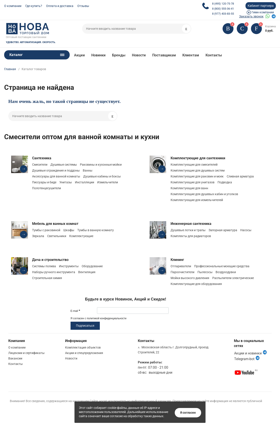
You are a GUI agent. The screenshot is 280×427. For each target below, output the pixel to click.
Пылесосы (205, 272)
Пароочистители (182, 272)
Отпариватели (181, 266)
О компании (12, 6)
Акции (79, 55)
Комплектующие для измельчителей (197, 200)
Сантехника (41, 158)
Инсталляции (84, 182)
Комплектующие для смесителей (194, 164)
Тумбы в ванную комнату (95, 230)
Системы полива (44, 266)
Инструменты (69, 266)
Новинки (98, 55)
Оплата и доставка (59, 6)
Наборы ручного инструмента (53, 272)
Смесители (39, 164)
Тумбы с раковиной (46, 230)
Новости (139, 55)
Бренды (118, 55)
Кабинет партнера (261, 5)
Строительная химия (47, 278)
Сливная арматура (240, 176)
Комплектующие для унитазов (192, 182)
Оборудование (92, 266)
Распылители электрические (233, 278)
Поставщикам (164, 55)
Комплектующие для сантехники (198, 158)
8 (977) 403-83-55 (223, 13)
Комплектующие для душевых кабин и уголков (204, 194)
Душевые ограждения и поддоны (56, 170)
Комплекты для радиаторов (191, 236)
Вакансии (15, 358)
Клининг (177, 260)
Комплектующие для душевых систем (198, 170)
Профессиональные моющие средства (221, 266)
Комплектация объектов (83, 347)
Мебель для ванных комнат (55, 224)
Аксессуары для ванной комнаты (56, 176)
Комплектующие (81, 236)
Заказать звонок (251, 16)
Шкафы (68, 230)
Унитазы (65, 182)
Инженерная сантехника (191, 224)
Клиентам (190, 55)
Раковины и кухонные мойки (101, 164)
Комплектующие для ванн (189, 188)
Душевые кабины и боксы (102, 176)
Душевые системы (63, 164)
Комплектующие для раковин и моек (197, 176)
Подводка (225, 182)
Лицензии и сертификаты (26, 353)
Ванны (87, 170)
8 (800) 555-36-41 (223, 8)
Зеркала (38, 236)
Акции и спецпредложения (84, 353)
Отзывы (83, 6)
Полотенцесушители (46, 188)
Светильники (56, 236)
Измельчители (107, 182)
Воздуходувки (226, 272)
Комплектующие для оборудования (196, 284)
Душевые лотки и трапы (188, 230)
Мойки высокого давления (190, 278)
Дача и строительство (50, 260)
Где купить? (33, 6)
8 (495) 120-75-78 (223, 3)
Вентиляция (86, 272)
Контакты (214, 55)
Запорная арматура (223, 230)
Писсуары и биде (44, 182)
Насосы (245, 230)
